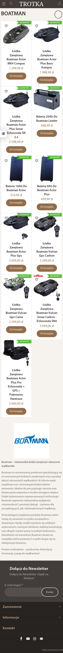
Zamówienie (31, 607)
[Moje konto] (59, 4)
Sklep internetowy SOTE (52, 650)
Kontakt (9, 628)
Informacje (31, 617)
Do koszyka (16, 76)
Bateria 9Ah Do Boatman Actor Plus (46, 190)
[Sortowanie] (58, 14)
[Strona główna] (31, 4)
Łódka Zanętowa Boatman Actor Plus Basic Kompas (46, 59)
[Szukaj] (11, 4)
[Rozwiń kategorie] (4, 4)
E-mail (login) (13, 585)
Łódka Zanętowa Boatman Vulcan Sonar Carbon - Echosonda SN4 (46, 313)
